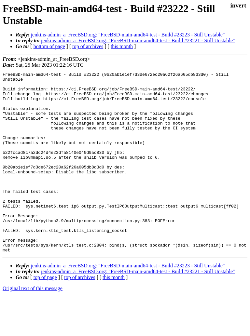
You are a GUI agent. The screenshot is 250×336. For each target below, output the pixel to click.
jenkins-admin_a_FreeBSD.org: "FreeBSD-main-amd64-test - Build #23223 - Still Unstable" (128, 34)
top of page (45, 313)
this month (122, 46)
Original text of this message (32, 324)
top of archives (87, 46)
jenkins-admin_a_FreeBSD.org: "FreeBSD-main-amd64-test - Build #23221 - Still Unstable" (138, 40)
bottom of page (49, 46)
